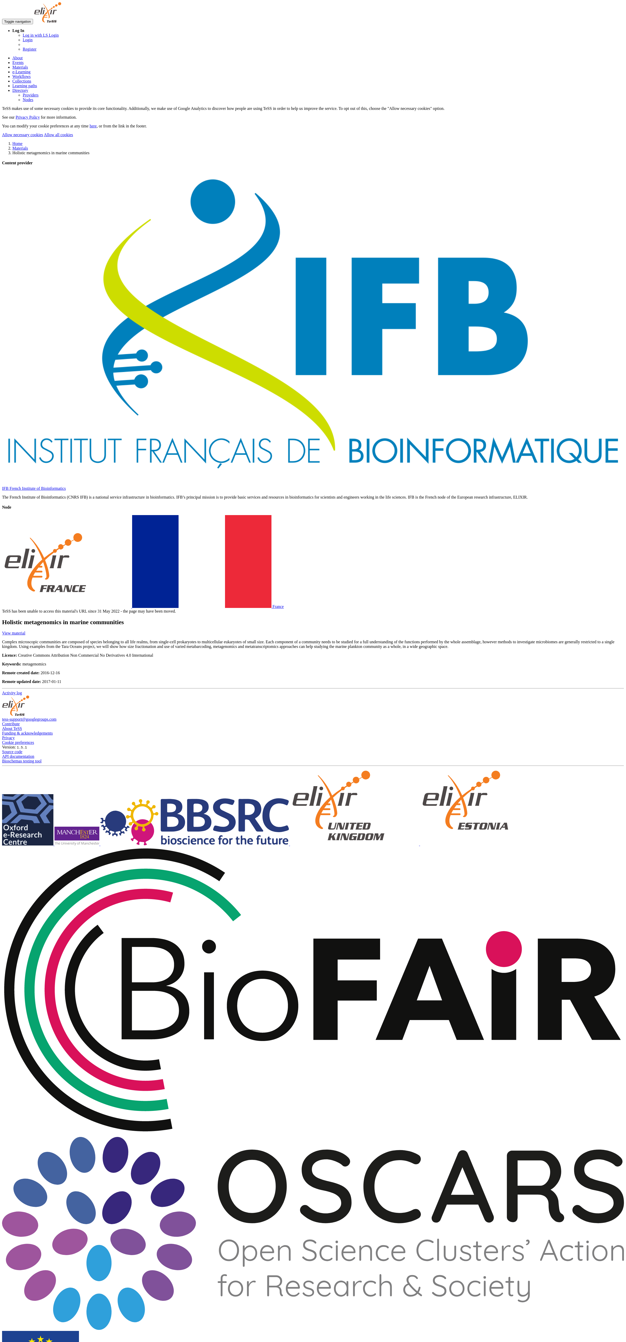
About (17, 58)
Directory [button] (20, 90)
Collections (21, 81)
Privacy (8, 738)
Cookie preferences (18, 742)
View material (13, 633)
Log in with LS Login (41, 35)
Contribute (11, 724)
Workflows (21, 76)
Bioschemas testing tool (22, 761)
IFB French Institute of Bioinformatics (34, 488)
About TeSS (12, 728)
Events (18, 62)
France (143, 606)
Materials (20, 67)
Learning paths (24, 86)
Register (29, 49)
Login (28, 40)
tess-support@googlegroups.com (29, 719)
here (93, 126)
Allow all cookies (58, 135)
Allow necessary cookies (22, 135)
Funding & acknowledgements (27, 733)
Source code (12, 752)
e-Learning (21, 72)
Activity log (12, 693)
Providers (30, 95)
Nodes (28, 99)
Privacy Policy (27, 117)
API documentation (18, 756)
